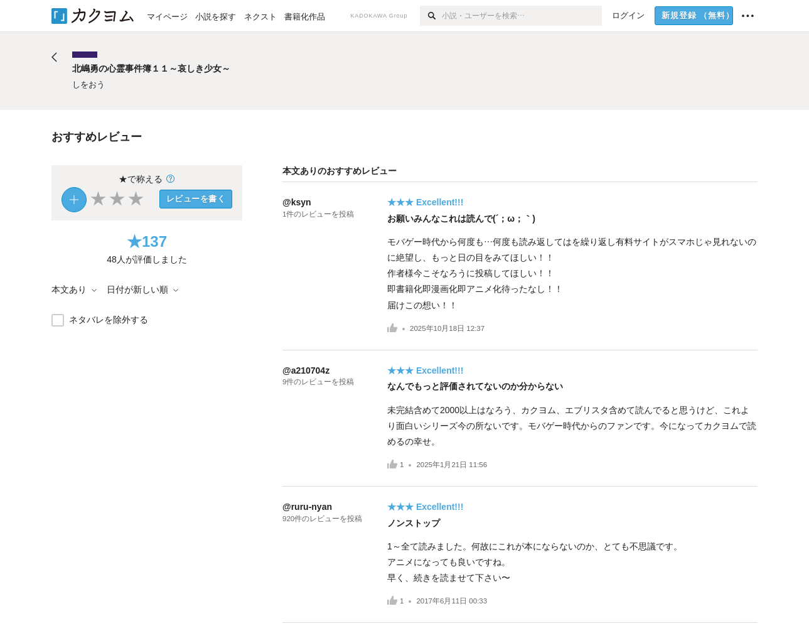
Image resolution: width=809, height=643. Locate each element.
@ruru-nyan (307, 507)
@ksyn (296, 202)
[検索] (431, 16)
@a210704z (305, 370)
